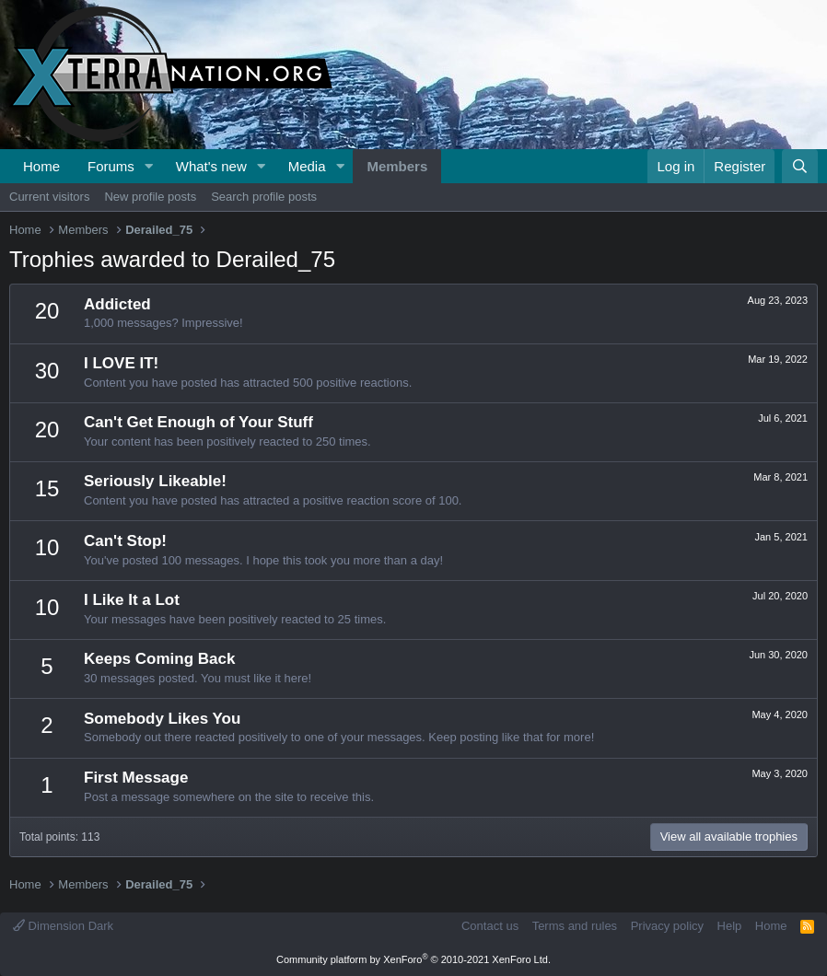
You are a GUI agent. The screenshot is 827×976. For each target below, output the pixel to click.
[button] (149, 166)
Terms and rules (574, 926)
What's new (211, 166)
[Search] (800, 166)
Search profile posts (264, 196)
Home (41, 166)
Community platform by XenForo (413, 959)
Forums (110, 166)
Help (729, 926)
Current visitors (49, 196)
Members (397, 166)
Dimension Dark (63, 926)
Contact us (489, 926)
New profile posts (150, 196)
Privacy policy (667, 926)
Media (307, 166)
